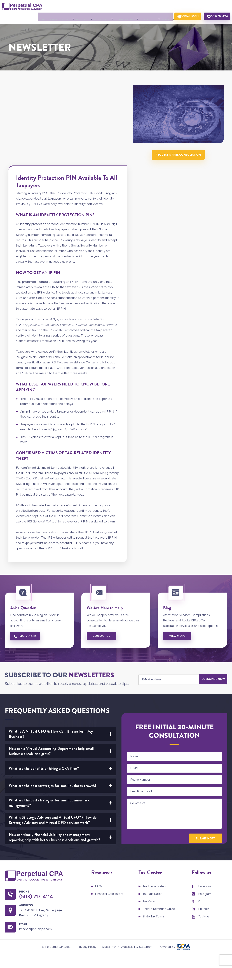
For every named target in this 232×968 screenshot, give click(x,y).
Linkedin (203, 827)
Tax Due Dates (152, 812)
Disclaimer (109, 866)
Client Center (117, 16)
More (157, 16)
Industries (95, 16)
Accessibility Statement (137, 866)
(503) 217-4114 (217, 16)
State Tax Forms (153, 835)
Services (77, 16)
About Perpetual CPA (52, 16)
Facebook (204, 805)
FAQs (99, 805)
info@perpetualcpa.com (38, 848)
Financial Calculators (109, 812)
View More (177, 554)
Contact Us (140, 16)
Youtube (203, 835)
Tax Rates (149, 820)
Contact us (102, 554)
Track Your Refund (154, 805)
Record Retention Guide (158, 827)
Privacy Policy (87, 866)
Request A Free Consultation (179, 152)
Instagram (205, 812)
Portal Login (185, 16)
